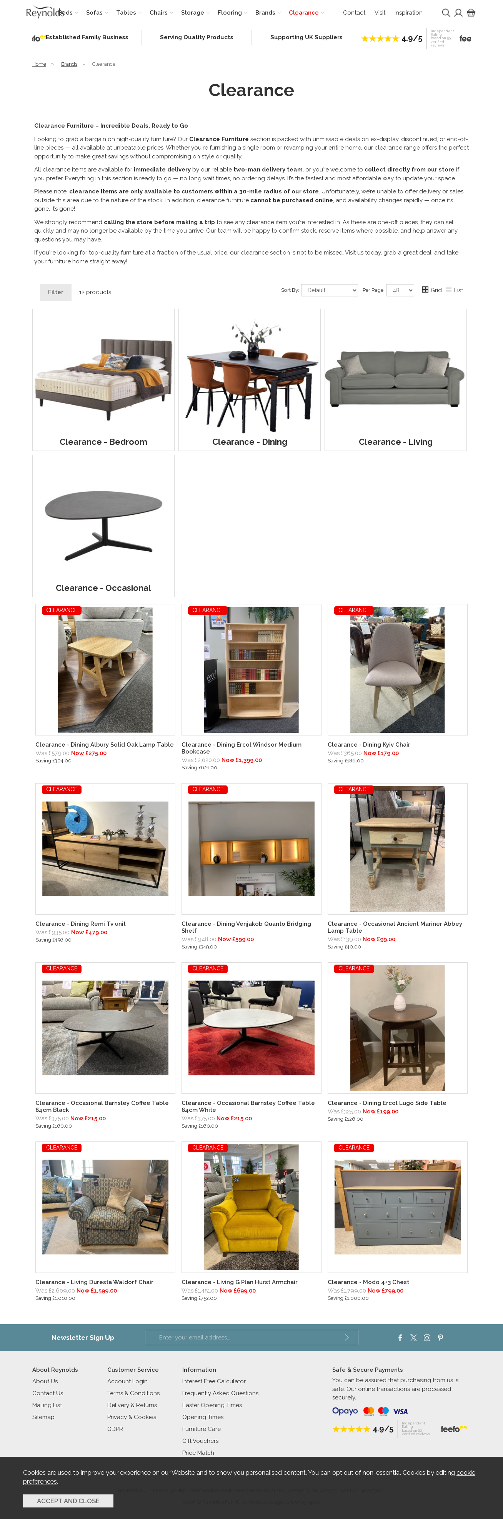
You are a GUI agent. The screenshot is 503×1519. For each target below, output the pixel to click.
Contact (354, 12)
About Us (45, 1381)
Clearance (304, 12)
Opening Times (202, 1417)
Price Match (198, 1452)
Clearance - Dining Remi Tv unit (80, 923)
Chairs (159, 12)
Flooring (230, 12)
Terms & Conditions (133, 1393)
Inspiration (409, 12)
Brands (265, 12)
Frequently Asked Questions (220, 1393)
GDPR (115, 1429)
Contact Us (47, 1393)
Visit (380, 12)
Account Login (127, 1381)
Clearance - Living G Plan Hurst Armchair (240, 1282)
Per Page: (388, 290)
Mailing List (47, 1405)
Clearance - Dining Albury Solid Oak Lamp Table (104, 744)
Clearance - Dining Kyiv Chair (369, 744)
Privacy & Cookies (131, 1417)
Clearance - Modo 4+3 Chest (368, 1282)
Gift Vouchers (200, 1440)
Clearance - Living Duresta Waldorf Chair (94, 1282)
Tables (126, 12)
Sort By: (319, 290)
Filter (55, 292)
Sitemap (43, 1417)
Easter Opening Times (212, 1405)
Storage (192, 12)
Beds (65, 12)
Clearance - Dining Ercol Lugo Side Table (387, 1103)
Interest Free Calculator (214, 1381)
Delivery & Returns (132, 1405)
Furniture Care (201, 1429)
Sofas (94, 12)
